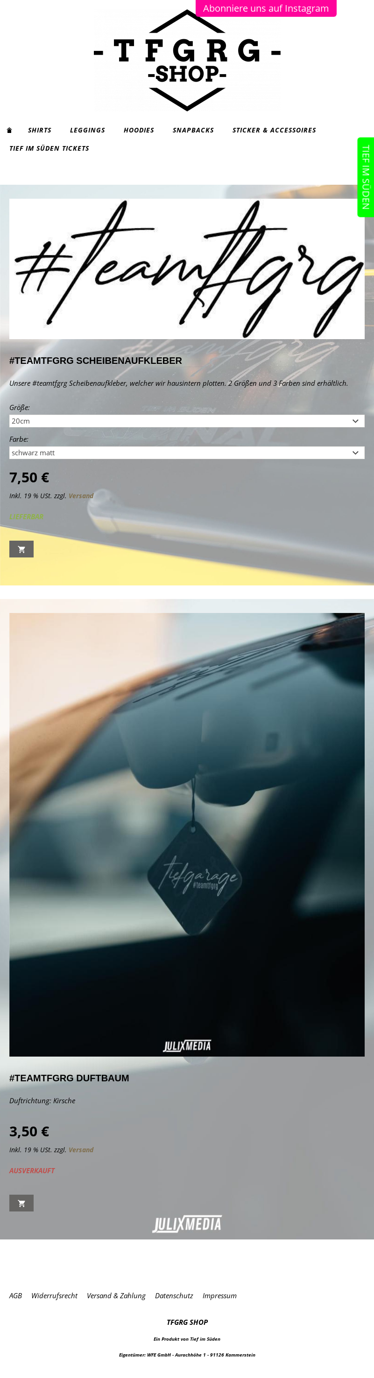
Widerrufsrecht (54, 1295)
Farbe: (18, 439)
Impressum (220, 1295)
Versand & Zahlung (116, 1295)
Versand (81, 496)
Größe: (19, 407)
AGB (15, 1295)
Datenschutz (174, 1295)
